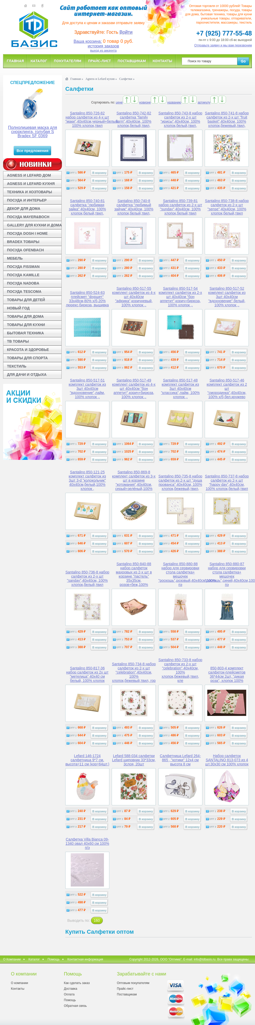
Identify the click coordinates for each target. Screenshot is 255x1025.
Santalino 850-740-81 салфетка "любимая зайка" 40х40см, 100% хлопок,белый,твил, (87, 207)
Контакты (162, 60)
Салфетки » (126, 79)
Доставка (70, 989)
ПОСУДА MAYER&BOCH (28, 217)
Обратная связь (75, 1006)
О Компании (12, 959)
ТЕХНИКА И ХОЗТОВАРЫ (29, 192)
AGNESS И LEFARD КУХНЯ (31, 184)
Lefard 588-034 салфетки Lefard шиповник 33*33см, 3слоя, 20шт (133, 760)
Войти (125, 32)
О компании (19, 983)
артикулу (204, 102)
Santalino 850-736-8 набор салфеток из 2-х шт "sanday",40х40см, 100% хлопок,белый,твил (87, 578)
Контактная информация (85, 959)
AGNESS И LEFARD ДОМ (29, 175)
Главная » (76, 79)
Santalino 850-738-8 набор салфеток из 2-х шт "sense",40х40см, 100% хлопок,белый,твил (227, 207)
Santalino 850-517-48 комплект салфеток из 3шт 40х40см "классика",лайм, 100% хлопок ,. (180, 388)
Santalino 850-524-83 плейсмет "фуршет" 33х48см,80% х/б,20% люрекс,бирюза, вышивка (87, 298)
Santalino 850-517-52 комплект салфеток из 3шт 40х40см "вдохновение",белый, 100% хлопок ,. (226, 296)
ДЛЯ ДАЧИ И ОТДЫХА (27, 374)
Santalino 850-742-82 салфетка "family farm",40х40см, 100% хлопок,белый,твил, (133, 119)
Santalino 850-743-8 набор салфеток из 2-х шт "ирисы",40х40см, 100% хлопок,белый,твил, (180, 119)
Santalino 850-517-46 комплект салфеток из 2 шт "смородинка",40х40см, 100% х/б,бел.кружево (227, 388)
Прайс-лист (99, 60)
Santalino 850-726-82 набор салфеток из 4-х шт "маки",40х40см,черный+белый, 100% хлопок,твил (92, 119)
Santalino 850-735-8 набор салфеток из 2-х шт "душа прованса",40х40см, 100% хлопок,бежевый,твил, (180, 482)
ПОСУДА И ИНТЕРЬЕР (27, 200)
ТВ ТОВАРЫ (18, 341)
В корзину (99, 172)
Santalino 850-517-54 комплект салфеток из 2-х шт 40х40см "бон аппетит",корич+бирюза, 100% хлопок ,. (180, 296)
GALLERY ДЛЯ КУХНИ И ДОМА (34, 225)
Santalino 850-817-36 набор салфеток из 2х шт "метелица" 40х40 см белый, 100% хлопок (87, 674)
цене (119, 102)
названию (174, 102)
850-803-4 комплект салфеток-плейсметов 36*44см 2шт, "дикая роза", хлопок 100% (226, 674)
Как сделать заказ (77, 983)
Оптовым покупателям (133, 983)
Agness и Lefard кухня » (101, 79)
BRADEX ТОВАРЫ (23, 242)
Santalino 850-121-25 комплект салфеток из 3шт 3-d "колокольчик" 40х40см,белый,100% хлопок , (87, 480)
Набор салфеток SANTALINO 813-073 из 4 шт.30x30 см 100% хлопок (227, 760)
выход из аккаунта (103, 50)
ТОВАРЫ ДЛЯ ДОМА (25, 316)
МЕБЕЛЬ (15, 258)
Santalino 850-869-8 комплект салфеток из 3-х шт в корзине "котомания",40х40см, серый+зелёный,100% (133, 480)
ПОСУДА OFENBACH (25, 250)
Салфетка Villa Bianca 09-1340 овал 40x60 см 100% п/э (87, 843)
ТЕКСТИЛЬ (16, 366)
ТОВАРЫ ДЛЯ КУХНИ (26, 325)
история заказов (103, 46)
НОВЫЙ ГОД (18, 308)
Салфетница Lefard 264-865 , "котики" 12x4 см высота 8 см (180, 760)
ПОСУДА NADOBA (23, 283)
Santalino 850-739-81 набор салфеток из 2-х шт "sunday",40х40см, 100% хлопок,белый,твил (180, 207)
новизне (145, 102)
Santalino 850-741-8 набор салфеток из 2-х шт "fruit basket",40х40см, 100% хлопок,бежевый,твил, (227, 119)
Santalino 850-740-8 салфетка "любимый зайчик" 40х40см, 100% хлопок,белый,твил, (133, 207)
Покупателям (67, 60)
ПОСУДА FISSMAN (23, 267)
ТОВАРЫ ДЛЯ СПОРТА (27, 358)
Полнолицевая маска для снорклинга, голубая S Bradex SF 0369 (32, 131)
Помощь (54, 959)
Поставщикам (132, 60)
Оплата (69, 994)
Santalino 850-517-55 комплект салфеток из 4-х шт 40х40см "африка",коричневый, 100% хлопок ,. (133, 296)
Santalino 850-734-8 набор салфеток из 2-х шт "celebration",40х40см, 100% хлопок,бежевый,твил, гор (134, 672)
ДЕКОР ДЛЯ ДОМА (23, 208)
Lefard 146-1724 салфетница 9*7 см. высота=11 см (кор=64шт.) (87, 760)
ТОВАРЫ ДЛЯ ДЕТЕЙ (26, 300)
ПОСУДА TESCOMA (24, 291)
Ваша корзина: (88, 41)
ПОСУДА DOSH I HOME (27, 233)
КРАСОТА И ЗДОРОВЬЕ (28, 350)
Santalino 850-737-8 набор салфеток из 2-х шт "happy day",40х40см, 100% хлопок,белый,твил (227, 482)
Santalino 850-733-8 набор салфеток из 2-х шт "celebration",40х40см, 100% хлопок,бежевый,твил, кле (180, 670)
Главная (15, 60)
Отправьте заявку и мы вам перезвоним (223, 45)
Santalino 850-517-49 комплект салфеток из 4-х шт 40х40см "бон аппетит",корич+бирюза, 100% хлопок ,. (133, 388)
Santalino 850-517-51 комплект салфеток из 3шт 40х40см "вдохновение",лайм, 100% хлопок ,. (87, 388)
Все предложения (32, 151)
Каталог (39, 60)
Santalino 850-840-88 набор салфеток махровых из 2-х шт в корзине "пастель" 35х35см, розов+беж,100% (134, 574)
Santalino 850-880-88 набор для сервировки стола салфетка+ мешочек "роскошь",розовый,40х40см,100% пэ (187, 574)
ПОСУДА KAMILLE (23, 275)
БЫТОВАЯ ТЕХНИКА (25, 333)
